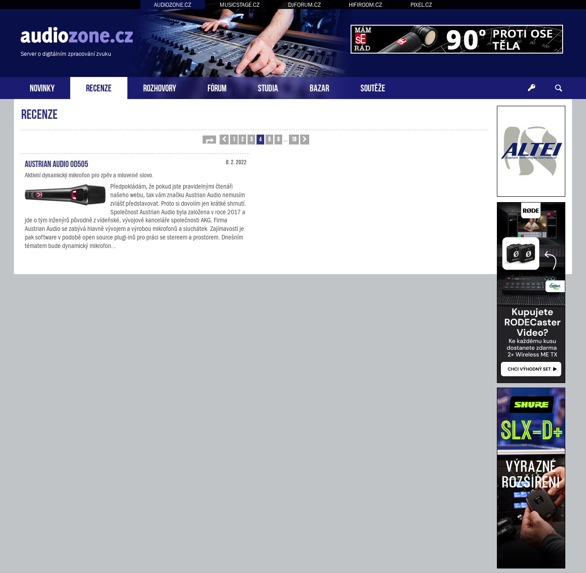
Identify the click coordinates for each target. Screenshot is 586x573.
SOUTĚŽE (373, 87)
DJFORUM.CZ (304, 4)
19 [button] (294, 139)
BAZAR (319, 87)
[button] (209, 139)
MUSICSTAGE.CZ (240, 4)
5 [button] (269, 139)
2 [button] (242, 139)
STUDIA (268, 87)
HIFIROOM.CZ (365, 4)
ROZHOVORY (159, 87)
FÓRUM (216, 87)
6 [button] (278, 139)
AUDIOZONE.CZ (172, 4)
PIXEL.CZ (421, 4)
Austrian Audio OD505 (56, 162)
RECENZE (99, 87)
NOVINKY (42, 87)
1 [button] (234, 139)
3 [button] (251, 139)
